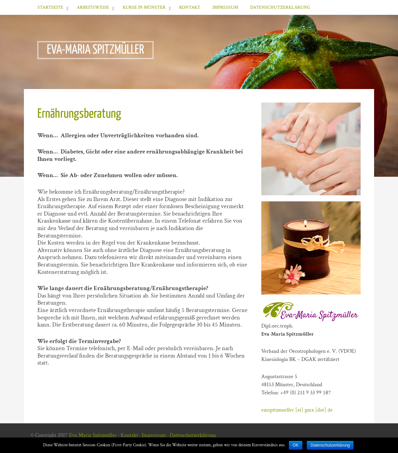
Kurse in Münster (144, 7)
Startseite (50, 7)
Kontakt (189, 7)
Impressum (225, 7)
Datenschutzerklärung (280, 7)
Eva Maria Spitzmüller (93, 435)
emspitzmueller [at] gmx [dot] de (297, 410)
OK (295, 445)
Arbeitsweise (93, 7)
